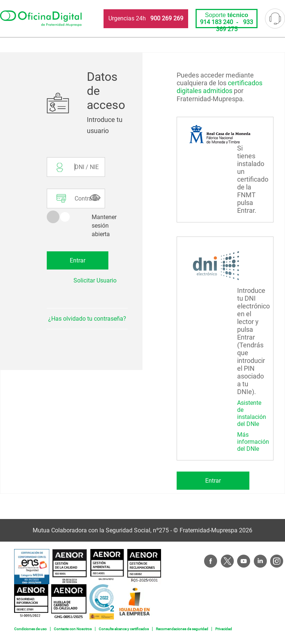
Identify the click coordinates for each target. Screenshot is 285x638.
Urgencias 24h (145, 18)
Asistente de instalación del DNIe (251, 413)
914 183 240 (216, 22)
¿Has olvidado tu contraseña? (87, 318)
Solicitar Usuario (95, 280)
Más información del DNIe (253, 441)
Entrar (213, 480)
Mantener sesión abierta (104, 226)
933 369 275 (234, 26)
